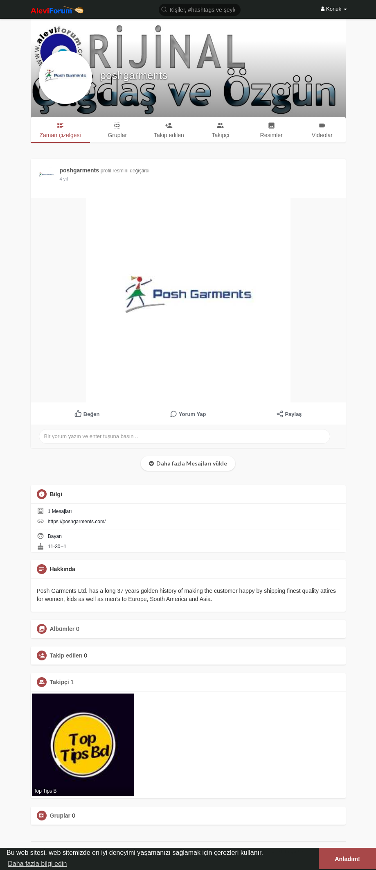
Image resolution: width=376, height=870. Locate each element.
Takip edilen (66, 655)
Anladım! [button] (347, 859)
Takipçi (59, 682)
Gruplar (60, 815)
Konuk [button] (334, 9)
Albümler (62, 629)
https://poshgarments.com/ (77, 521)
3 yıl (64, 178)
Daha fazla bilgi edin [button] (37, 863)
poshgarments (134, 75)
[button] (199, 9)
